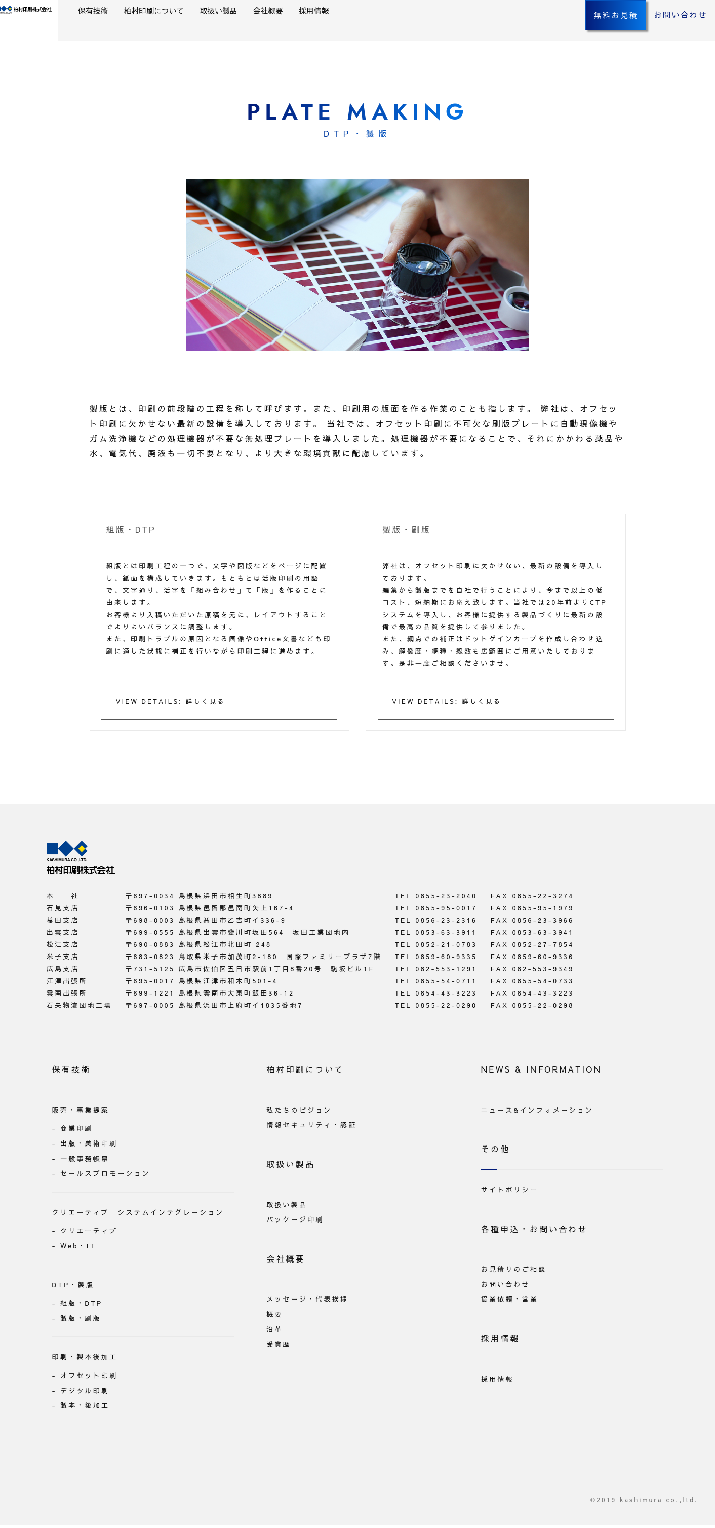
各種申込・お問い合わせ (534, 1231)
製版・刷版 (80, 1320)
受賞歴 (278, 1346)
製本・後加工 (84, 1407)
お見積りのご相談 (514, 1271)
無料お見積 (588, 35)
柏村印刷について (225, 30)
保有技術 (162, 30)
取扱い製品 (293, 30)
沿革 (274, 1331)
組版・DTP (81, 1305)
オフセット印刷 (88, 1378)
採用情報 (393, 30)
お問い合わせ (655, 35)
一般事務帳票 (84, 1161)
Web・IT (78, 1248)
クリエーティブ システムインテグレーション (138, 1214)
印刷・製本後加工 (85, 1359)
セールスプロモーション (105, 1175)
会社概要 (345, 30)
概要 (274, 1316)
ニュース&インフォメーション (537, 1112)
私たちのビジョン (299, 1112)
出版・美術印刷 (88, 1146)
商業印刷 (76, 1131)
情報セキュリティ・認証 (311, 1127)
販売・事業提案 (80, 1112)
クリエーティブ (88, 1233)
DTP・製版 (73, 1287)
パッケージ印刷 (295, 1222)
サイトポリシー (509, 1192)
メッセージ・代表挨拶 (307, 1302)
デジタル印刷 (84, 1393)
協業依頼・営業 (509, 1302)
